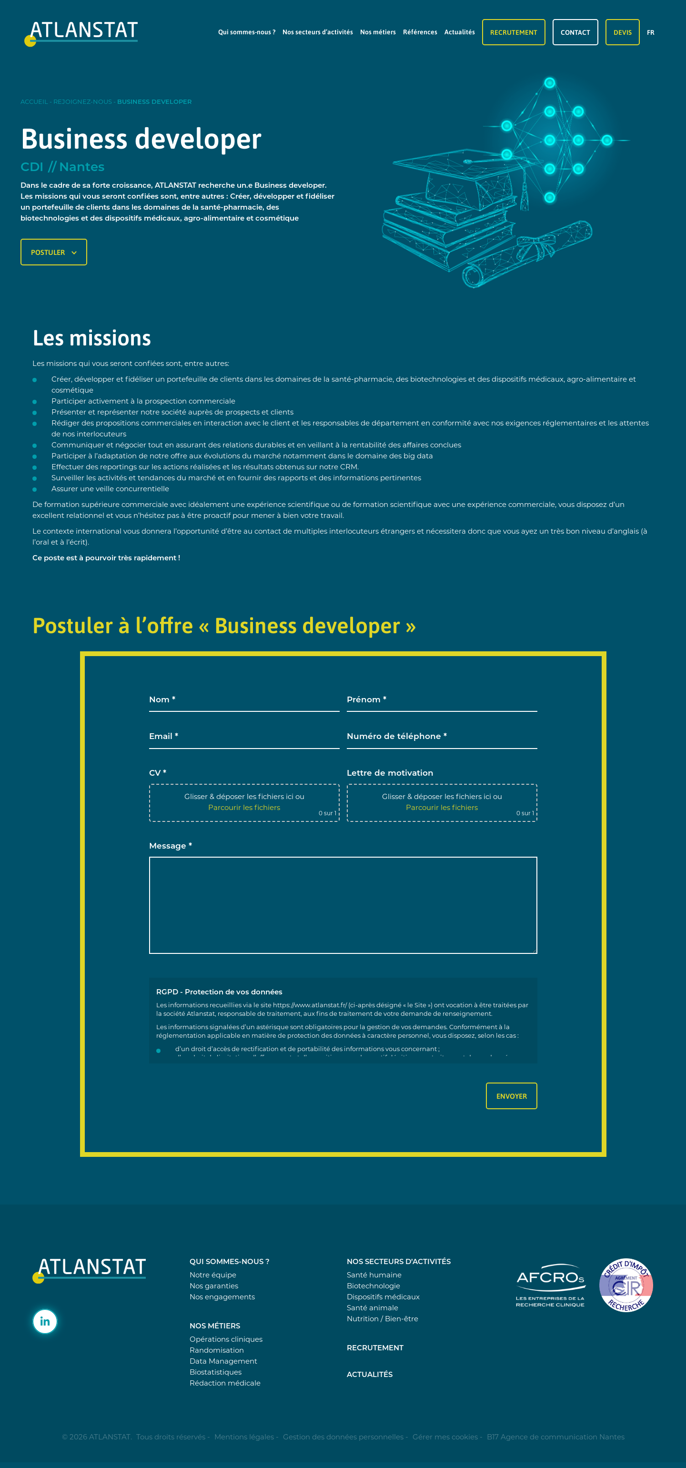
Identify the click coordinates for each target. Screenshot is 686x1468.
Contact (575, 32)
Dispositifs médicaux (383, 1297)
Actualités (459, 31)
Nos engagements (222, 1297)
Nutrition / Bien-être (382, 1319)
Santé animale (372, 1308)
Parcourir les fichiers (244, 808)
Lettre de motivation (390, 773)
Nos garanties (214, 1286)
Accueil (34, 102)
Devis (623, 32)
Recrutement (513, 32)
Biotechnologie (373, 1286)
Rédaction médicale (225, 1383)
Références (420, 31)
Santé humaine (374, 1275)
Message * (170, 846)
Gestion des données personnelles (343, 1437)
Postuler (54, 252)
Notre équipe (213, 1275)
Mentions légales (244, 1437)
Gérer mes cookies (445, 1437)
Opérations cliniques (226, 1340)
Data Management (223, 1362)
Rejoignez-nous (82, 102)
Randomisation (217, 1351)
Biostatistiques (216, 1373)
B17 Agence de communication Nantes (556, 1437)
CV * (157, 773)
